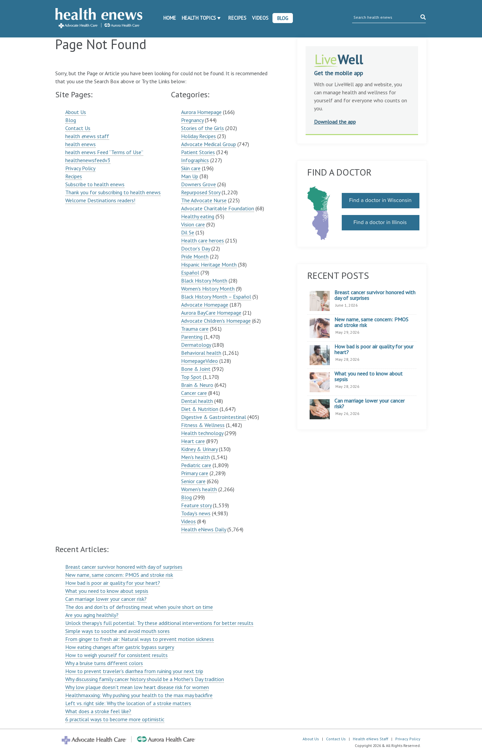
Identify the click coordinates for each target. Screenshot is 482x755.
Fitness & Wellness (203, 425)
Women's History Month (208, 288)
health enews (80, 144)
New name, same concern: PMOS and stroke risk (119, 574)
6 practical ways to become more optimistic (114, 719)
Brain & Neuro (197, 385)
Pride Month (195, 256)
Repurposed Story (200, 192)
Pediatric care (196, 465)
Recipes (237, 18)
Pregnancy (192, 120)
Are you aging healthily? (91, 615)
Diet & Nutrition (199, 409)
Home (169, 18)
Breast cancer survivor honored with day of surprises (123, 566)
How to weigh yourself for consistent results (116, 655)
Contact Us (77, 128)
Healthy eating (197, 216)
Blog (282, 18)
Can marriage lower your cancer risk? (106, 599)
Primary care (194, 473)
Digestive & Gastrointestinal (213, 417)
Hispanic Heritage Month (209, 264)
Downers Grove (198, 184)
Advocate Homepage (204, 304)
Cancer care (194, 393)
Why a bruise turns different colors (104, 663)
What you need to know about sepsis (106, 590)
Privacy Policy (80, 168)
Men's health (195, 457)
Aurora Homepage (201, 112)
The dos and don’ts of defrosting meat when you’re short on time (139, 607)
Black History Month (204, 280)
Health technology (202, 433)
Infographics (195, 160)
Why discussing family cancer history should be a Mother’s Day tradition (144, 679)
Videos (260, 18)
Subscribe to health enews (95, 184)
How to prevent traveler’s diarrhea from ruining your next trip (134, 671)
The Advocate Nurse (204, 200)
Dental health (197, 401)
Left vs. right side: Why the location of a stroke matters (128, 703)
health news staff (87, 136)
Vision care (193, 224)
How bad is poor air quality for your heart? (112, 582)
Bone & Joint (196, 368)
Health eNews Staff (370, 738)
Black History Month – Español (216, 296)
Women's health (199, 489)
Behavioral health (201, 352)
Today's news (196, 513)
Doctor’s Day (195, 248)
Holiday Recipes (198, 136)
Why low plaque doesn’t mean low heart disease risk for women (137, 687)
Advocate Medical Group (208, 144)
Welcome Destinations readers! (100, 200)
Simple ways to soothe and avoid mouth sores (117, 631)
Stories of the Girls (202, 128)
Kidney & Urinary (199, 449)
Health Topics (199, 18)
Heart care (193, 441)
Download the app (335, 121)
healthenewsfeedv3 (87, 160)
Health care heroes (202, 240)
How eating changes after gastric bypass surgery (119, 647)
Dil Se (187, 232)
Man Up (189, 176)
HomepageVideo (199, 360)
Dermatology (196, 344)
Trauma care (195, 328)
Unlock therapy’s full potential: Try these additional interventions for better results (159, 623)
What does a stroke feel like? (98, 711)
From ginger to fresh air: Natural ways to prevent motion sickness (139, 639)
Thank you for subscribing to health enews (113, 192)
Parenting (192, 336)
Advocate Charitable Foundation (217, 208)
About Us (75, 112)
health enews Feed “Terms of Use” (104, 152)
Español (190, 272)
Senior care (193, 481)
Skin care (190, 168)
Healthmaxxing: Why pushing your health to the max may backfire (139, 695)
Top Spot (191, 376)
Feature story (196, 505)
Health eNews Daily (203, 529)
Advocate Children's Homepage (216, 320)
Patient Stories (198, 152)
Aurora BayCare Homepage (211, 312)
